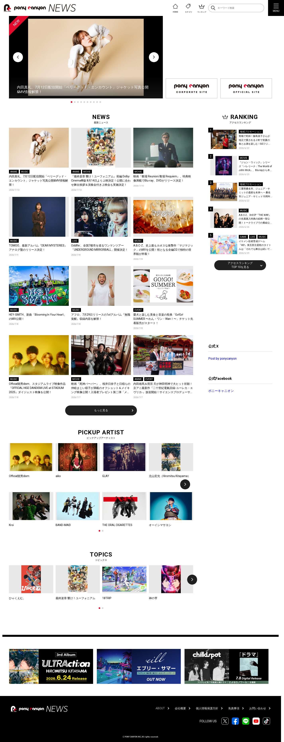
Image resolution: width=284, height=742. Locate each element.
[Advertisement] (238, 306)
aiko (58, 476)
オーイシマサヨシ (160, 525)
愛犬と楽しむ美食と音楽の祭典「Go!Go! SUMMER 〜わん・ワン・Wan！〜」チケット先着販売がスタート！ (163, 319)
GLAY (105, 476)
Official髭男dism (19, 476)
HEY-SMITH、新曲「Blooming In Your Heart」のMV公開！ (37, 316)
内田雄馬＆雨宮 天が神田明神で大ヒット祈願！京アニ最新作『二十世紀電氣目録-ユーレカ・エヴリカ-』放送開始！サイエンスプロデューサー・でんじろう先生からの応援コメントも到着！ (163, 388)
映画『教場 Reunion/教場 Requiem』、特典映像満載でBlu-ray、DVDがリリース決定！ (162, 178)
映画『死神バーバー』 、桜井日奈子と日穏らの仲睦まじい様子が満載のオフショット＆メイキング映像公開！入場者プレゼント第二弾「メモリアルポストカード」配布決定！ (100, 388)
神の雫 (153, 598)
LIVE (74, 240)
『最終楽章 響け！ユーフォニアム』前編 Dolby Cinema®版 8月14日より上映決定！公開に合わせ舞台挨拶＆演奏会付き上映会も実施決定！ (101, 180)
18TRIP (106, 598)
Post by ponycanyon (222, 358)
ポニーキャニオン (221, 391)
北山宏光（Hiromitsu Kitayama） (169, 476)
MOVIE (87, 171)
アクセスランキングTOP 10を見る (240, 265)
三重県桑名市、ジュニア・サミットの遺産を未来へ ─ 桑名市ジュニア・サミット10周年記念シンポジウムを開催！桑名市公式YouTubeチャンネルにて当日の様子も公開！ (255, 193)
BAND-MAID (63, 525)
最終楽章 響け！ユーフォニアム (75, 598)
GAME (243, 237)
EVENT (138, 310)
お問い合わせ (257, 708)
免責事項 (233, 708)
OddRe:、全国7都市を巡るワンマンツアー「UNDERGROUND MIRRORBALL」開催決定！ (99, 247)
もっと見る (101, 410)
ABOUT (160, 708)
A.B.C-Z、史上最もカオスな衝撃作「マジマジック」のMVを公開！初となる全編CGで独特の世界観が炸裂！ (163, 249)
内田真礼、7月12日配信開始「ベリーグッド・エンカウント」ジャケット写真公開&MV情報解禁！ (38, 180)
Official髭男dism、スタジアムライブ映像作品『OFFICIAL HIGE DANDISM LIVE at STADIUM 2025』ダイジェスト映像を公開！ (37, 388)
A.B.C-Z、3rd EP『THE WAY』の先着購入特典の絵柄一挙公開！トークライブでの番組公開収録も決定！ (255, 219)
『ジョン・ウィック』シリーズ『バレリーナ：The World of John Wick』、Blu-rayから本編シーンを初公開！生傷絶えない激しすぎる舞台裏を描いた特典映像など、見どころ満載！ (255, 166)
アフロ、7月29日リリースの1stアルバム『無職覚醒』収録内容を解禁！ (100, 316)
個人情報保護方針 (207, 708)
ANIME (13, 171)
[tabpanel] (86, 57)
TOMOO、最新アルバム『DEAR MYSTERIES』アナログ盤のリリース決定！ (38, 247)
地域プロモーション (250, 131)
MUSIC (24, 171)
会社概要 (180, 708)
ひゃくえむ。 (17, 598)
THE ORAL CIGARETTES (117, 525)
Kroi (11, 525)
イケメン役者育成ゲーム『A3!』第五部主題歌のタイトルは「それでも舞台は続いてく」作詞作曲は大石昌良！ (255, 245)
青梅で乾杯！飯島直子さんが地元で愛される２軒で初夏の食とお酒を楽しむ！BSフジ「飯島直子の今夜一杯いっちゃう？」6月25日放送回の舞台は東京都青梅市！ (255, 140)
